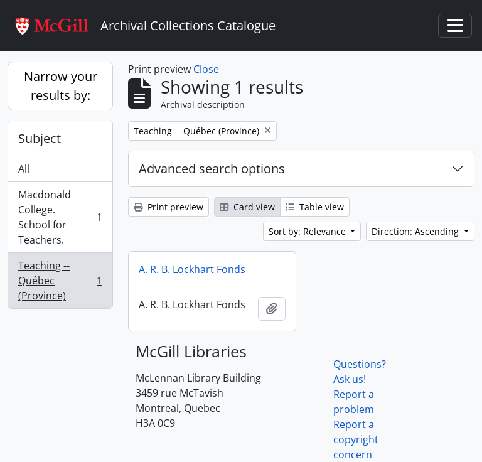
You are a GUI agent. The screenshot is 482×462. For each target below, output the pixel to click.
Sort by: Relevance (308, 231)
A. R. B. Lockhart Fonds (192, 269)
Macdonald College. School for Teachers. (60, 217)
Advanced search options (212, 168)
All (23, 169)
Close (206, 69)
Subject (39, 138)
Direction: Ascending (416, 231)
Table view (315, 207)
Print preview (168, 207)
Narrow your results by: (60, 86)
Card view (247, 207)
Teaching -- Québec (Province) (60, 281)
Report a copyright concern (355, 439)
